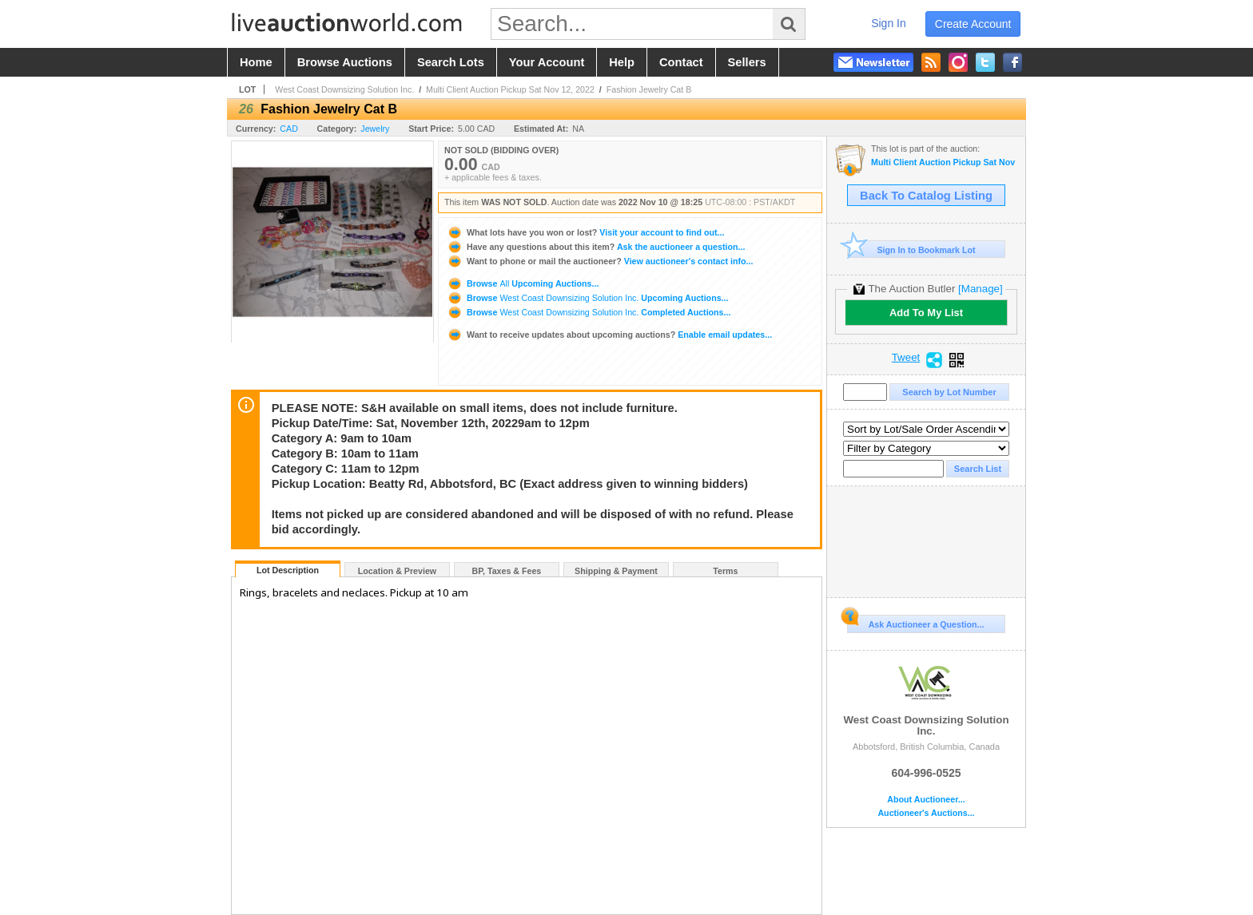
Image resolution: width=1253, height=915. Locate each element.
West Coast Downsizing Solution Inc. (344, 89)
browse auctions (344, 62)
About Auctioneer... (926, 799)
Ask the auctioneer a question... (596, 247)
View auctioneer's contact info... (600, 261)
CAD (289, 128)
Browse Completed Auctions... (588, 312)
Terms (725, 571)
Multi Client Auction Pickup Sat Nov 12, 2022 (510, 89)
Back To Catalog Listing (926, 195)
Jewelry (374, 128)
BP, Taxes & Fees (507, 571)
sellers (747, 62)
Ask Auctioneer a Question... (915, 622)
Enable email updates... (609, 334)
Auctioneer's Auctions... (925, 813)
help (621, 62)
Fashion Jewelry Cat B (649, 89)
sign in (888, 23)
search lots (450, 62)
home (256, 62)
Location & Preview (397, 571)
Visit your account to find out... (585, 232)
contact (681, 62)
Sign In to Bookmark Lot (911, 249)
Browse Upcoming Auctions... (523, 283)
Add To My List (926, 313)
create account (973, 24)
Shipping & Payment (616, 571)
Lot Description (288, 570)
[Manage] (980, 289)
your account (546, 62)
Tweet (906, 357)
